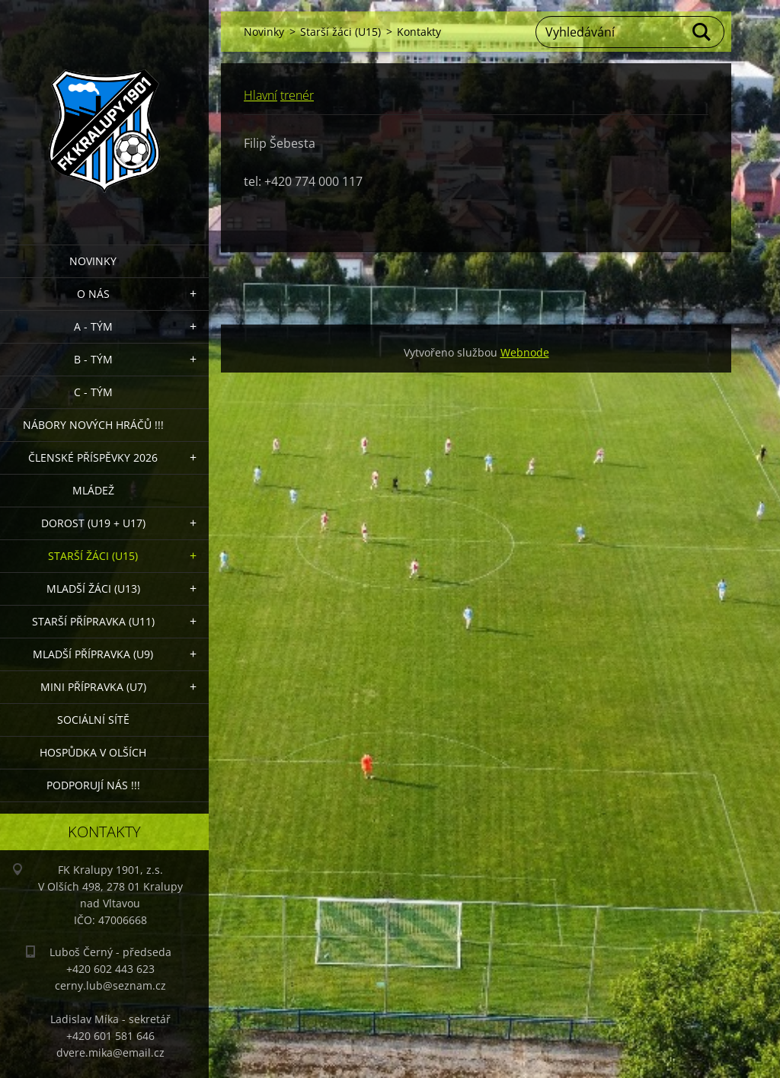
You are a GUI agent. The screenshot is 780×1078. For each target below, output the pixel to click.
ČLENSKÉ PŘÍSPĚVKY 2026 (93, 457)
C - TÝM (93, 392)
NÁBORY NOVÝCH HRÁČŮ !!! (93, 424)
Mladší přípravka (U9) (93, 654)
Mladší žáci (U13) (93, 588)
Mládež (93, 490)
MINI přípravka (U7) (93, 687)
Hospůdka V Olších (93, 752)
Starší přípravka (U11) (93, 621)
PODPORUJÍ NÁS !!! (93, 785)
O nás (93, 293)
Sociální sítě (93, 719)
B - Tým (93, 359)
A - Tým (93, 326)
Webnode (524, 352)
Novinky (93, 261)
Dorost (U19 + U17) (93, 523)
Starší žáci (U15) (93, 556)
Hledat (702, 32)
